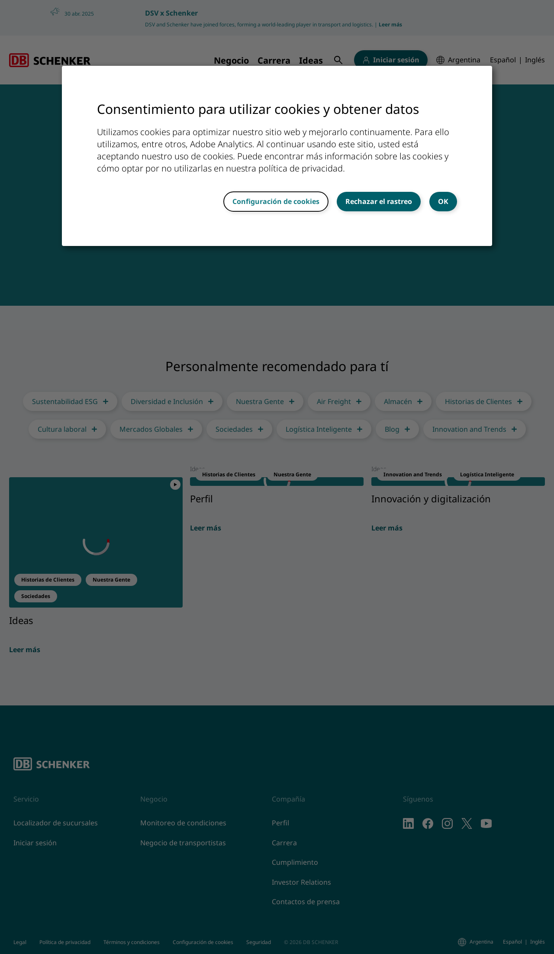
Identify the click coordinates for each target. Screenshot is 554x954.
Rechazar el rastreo (378, 201)
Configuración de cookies (275, 201)
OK (443, 201)
